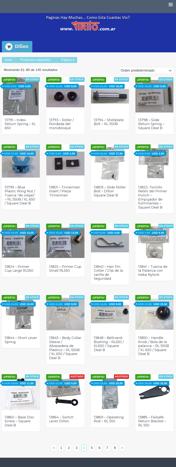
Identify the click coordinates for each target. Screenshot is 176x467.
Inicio (9, 60)
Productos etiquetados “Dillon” (42, 60)
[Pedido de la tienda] (146, 70)
